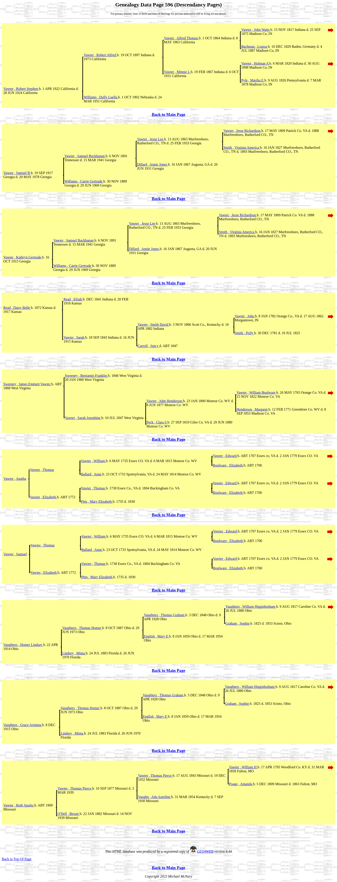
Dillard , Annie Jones (152, 164)
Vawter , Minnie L (177, 72)
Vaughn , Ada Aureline (154, 797)
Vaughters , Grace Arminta (22, 725)
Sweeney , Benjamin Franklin (86, 375)
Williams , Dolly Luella (101, 97)
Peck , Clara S (157, 422)
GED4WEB (205, 851)
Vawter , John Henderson (165, 401)
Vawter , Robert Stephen (21, 89)
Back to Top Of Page (16, 859)
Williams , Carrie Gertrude (84, 181)
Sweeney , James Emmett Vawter (27, 384)
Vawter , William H (243, 767)
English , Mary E (156, 636)
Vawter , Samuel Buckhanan (85, 156)
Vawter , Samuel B (17, 173)
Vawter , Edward (225, 456)
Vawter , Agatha (14, 479)
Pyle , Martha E (252, 80)
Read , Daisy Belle (17, 308)
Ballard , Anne (91, 474)
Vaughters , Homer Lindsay (23, 645)
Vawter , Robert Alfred (100, 55)
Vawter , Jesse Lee (150, 139)
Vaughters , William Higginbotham (250, 606)
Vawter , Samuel (15, 554)
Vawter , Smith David (153, 324)
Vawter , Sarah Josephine (83, 418)
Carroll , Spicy (148, 346)
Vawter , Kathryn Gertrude (22, 257)
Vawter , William (93, 461)
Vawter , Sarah (74, 337)
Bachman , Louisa (254, 46)
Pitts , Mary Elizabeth (97, 501)
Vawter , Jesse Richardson (242, 131)
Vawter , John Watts (255, 30)
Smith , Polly (244, 333)
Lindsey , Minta (74, 653)
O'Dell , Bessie (68, 814)
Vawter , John (245, 316)
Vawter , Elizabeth (43, 497)
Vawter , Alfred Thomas (181, 38)
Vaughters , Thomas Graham (164, 615)
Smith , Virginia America (241, 147)
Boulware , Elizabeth (228, 465)
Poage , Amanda (241, 784)
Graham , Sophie (237, 623)
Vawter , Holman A (255, 63)
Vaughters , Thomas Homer (82, 628)
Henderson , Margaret (252, 409)
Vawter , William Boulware (256, 392)
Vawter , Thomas (42, 470)
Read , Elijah (73, 299)
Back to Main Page (168, 114)
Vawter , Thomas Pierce (155, 775)
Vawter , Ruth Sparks (18, 805)
